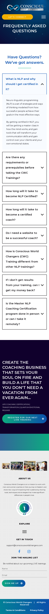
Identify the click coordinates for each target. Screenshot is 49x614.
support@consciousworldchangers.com (25, 545)
